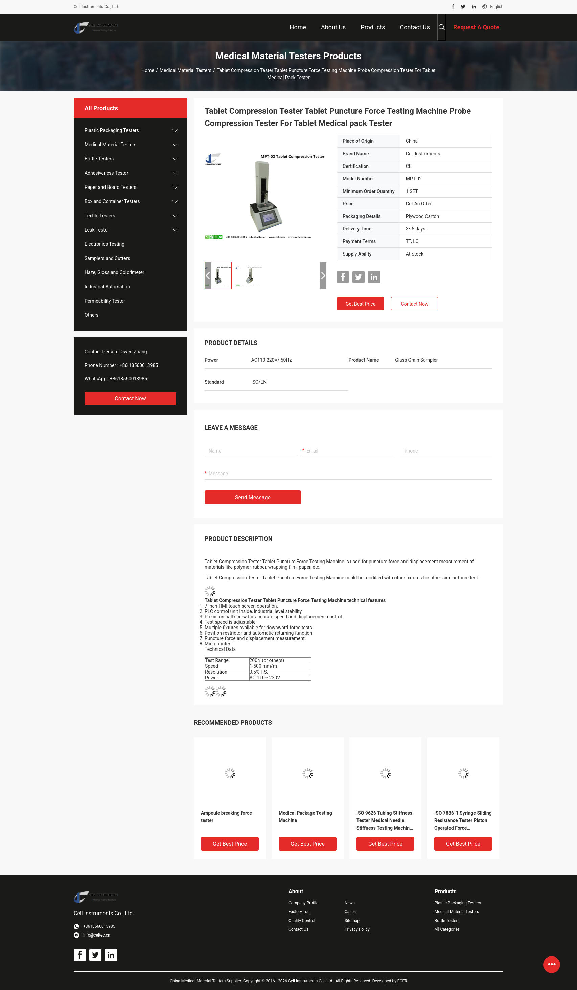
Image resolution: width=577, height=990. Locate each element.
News (350, 903)
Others (91, 315)
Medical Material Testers (185, 70)
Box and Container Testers (112, 201)
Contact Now (130, 398)
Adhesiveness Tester (106, 173)
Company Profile (303, 903)
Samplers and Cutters (107, 258)
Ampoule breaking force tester (226, 816)
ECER (402, 980)
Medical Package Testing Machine (305, 816)
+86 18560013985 (139, 365)
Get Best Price (360, 304)
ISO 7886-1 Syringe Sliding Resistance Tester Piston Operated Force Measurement (463, 821)
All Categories (447, 929)
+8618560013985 (128, 378)
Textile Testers (100, 215)
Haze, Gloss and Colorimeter (114, 272)
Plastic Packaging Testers (112, 130)
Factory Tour (299, 911)
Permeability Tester (105, 301)
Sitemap (352, 920)
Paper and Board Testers (110, 187)
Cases (350, 911)
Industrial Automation (107, 286)
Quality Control (301, 920)
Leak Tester (97, 230)
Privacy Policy (357, 929)
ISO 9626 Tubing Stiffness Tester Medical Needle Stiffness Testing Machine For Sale (384, 821)
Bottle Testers (99, 158)
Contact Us (298, 929)
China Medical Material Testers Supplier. (206, 980)
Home (147, 70)
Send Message (253, 497)
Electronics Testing (104, 244)
